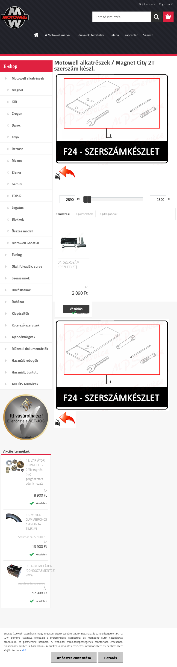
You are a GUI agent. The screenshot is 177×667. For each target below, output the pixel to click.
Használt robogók (25, 360)
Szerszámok (21, 278)
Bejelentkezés (147, 4)
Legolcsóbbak (83, 213)
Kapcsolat (131, 35)
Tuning (17, 254)
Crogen (17, 113)
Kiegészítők (20, 313)
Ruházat (18, 301)
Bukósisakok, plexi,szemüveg (23, 291)
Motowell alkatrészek (28, 78)
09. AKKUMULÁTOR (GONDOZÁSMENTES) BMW (40, 571)
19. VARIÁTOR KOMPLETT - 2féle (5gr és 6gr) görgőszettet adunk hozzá (35, 472)
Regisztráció (166, 4)
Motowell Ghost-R (25, 243)
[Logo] (31, 17)
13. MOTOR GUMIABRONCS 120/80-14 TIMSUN (36, 522)
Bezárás (110, 658)
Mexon (17, 160)
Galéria (114, 35)
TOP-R (16, 196)
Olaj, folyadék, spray (27, 266)
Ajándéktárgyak (23, 337)
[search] (156, 17)
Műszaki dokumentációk (30, 348)
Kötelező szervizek (25, 325)
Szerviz (148, 35)
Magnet (17, 90)
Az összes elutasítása (74, 658)
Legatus (18, 207)
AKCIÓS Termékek (25, 384)
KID (14, 101)
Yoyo (15, 137)
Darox (16, 125)
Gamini (17, 184)
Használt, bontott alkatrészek (25, 374)
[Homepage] (36, 35)
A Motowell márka (57, 35)
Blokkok (18, 219)
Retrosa (18, 148)
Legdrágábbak (108, 213)
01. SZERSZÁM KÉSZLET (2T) (69, 264)
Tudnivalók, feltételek (89, 35)
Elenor (16, 172)
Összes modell (22, 231)
